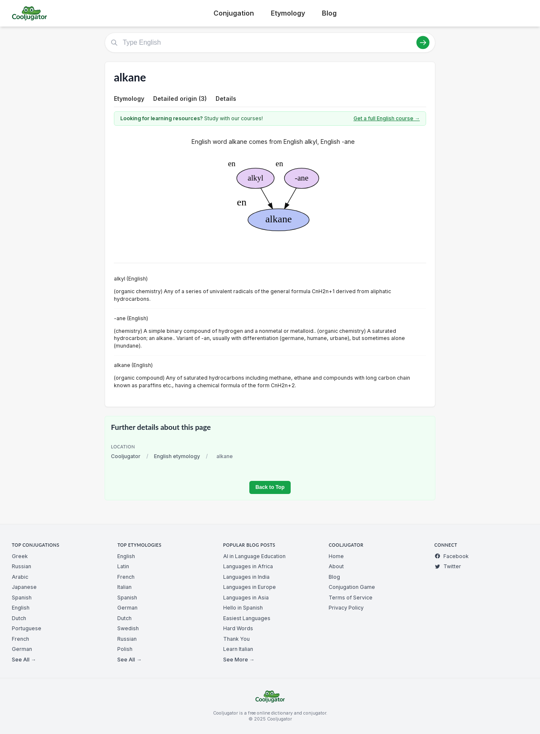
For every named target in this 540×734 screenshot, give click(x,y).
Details (226, 98)
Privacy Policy (346, 607)
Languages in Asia (246, 597)
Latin (123, 566)
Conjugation (233, 13)
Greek (20, 556)
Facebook (452, 556)
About (336, 566)
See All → (24, 659)
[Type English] (270, 42)
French (20, 639)
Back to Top (269, 487)
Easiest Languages (246, 618)
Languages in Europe (249, 587)
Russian (21, 566)
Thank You (236, 639)
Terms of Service (351, 597)
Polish (124, 649)
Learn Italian (238, 649)
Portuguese (26, 628)
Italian (124, 587)
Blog (329, 13)
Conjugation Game (352, 587)
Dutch (19, 618)
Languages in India (246, 577)
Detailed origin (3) (180, 98)
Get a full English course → (387, 118)
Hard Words (238, 628)
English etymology (177, 456)
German (22, 649)
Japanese (24, 587)
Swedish (128, 628)
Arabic (20, 577)
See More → (238, 659)
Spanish (22, 597)
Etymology (288, 13)
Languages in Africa (248, 566)
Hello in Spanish (243, 607)
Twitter (448, 566)
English (21, 607)
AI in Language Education (254, 556)
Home (336, 556)
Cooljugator (125, 456)
